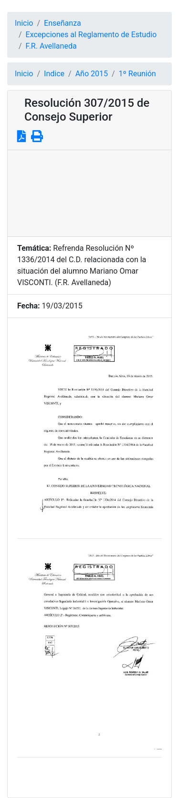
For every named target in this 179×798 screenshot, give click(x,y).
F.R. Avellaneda (51, 46)
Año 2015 (91, 73)
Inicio (24, 23)
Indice (54, 73)
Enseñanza (62, 23)
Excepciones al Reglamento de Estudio (91, 34)
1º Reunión (137, 73)
